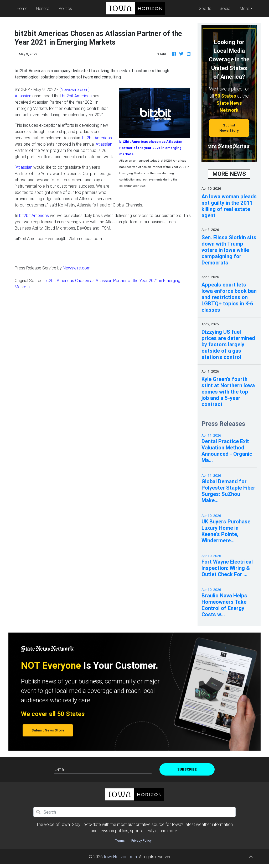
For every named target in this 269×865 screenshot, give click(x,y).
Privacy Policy (141, 840)
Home (23, 8)
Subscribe (187, 769)
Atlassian (23, 95)
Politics (65, 8)
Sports (205, 8)
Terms (120, 840)
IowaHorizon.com (120, 856)
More (244, 8)
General (43, 8)
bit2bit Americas (77, 95)
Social (225, 8)
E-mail (59, 769)
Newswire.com (74, 89)
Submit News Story (229, 127)
